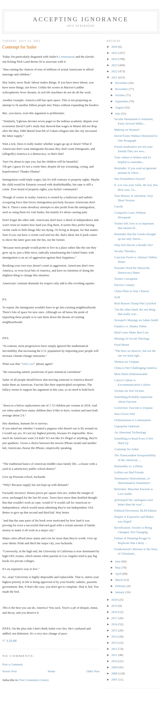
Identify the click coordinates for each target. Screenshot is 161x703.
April (118, 573)
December (122, 83)
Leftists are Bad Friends (129, 472)
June (118, 561)
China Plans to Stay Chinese (131, 291)
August (120, 107)
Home (51, 671)
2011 (114, 655)
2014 (114, 636)
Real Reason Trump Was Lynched (135, 303)
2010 (114, 661)
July (118, 113)
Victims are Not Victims (129, 390)
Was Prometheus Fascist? (129, 179)
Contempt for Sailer (126, 449)
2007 (114, 679)
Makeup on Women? (127, 129)
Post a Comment (12, 664)
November (122, 89)
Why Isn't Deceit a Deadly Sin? (133, 245)
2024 (114, 59)
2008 (114, 673)
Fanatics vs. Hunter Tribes (130, 326)
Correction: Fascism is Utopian (133, 408)
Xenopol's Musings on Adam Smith (136, 320)
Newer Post (9, 671)
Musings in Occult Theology (131, 338)
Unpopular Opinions (126, 426)
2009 (114, 667)
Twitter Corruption (125, 278)
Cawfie (118, 206)
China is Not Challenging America (135, 368)
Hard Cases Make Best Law (131, 332)
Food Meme (121, 344)
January (120, 592)
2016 (114, 624)
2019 (114, 606)
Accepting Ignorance (81, 19)
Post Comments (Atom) (34, 680)
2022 (114, 71)
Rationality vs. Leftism (128, 466)
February (121, 586)
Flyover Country (124, 285)
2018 (114, 612)
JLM (117, 297)
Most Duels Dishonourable (130, 374)
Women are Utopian (126, 361)
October (120, 95)
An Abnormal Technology (130, 432)
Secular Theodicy (125, 251)
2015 (114, 630)
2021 (114, 77)
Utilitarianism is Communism (132, 420)
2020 (114, 599)
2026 (114, 46)
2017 (114, 618)
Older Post (92, 671)
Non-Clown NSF (124, 414)
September (122, 101)
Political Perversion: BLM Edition (135, 510)
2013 (114, 642)
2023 (114, 65)
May (118, 567)
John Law (28, 364)
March (119, 580)
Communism (67, 56)
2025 (114, 53)
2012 (114, 649)
